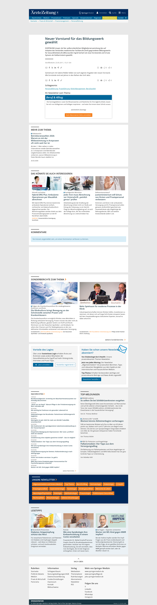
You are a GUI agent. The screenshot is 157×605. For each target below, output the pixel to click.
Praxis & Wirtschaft (38, 579)
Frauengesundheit (40, 489)
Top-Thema (69, 484)
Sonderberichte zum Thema (47, 279)
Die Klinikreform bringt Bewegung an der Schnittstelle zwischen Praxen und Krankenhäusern (50, 313)
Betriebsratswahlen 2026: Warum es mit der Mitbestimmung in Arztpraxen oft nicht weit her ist (45, 140)
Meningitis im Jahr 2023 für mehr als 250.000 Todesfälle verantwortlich (50, 421)
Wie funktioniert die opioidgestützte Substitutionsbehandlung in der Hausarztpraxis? (53, 427)
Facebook (88, 592)
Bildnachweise (53, 587)
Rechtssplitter (38, 498)
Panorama (35, 582)
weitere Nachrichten (70, 471)
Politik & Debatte (109, 18)
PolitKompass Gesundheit (103, 493)
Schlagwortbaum (54, 572)
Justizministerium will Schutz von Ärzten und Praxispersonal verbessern (109, 197)
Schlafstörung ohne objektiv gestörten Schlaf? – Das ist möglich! (53, 438)
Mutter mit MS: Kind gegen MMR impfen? (45, 468)
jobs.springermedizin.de (94, 577)
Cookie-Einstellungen (56, 579)
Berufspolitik (91, 89)
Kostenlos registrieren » (66, 365)
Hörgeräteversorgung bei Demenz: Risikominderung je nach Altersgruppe (51, 453)
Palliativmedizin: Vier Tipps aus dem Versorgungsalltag (50, 442)
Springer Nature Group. (74, 604)
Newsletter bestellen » (91, 380)
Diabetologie (109, 484)
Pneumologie (85, 493)
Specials (75, 18)
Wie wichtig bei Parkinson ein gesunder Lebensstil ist (49, 411)
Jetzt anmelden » (43, 365)
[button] (121, 13)
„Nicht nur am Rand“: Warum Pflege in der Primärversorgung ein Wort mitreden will (53, 406)
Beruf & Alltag (82, 484)
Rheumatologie (53, 498)
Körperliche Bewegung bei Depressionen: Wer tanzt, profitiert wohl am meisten (52, 433)
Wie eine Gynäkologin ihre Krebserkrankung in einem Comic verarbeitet (51, 447)
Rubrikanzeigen (77, 577)
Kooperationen (86, 18)
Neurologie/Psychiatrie (42, 493)
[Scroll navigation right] (126, 18)
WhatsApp (89, 595)
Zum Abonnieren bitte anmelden (78, 115)
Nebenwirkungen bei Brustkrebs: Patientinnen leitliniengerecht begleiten (53, 415)
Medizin (46, 18)
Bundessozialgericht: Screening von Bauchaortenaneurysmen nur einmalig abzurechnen (53, 400)
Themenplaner (76, 574)
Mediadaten (75, 572)
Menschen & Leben (103, 489)
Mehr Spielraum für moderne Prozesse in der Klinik (100, 307)
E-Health (120, 484)
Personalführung (51, 89)
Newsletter (75, 582)
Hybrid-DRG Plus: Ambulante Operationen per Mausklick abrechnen (45, 197)
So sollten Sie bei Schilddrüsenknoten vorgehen (102, 400)
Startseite (34, 572)
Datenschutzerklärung (56, 577)
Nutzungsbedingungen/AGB (58, 574)
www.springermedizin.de (94, 572)
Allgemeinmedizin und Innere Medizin (47, 484)
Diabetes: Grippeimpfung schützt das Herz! (42, 533)
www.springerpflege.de (93, 574)
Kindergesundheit (86, 489)
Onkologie (58, 493)
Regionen (97, 18)
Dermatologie (95, 484)
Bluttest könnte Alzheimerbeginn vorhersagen (102, 421)
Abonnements (76, 579)
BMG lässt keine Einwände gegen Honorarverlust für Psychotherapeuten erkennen (49, 463)
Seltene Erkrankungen (70, 498)
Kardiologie (71, 489)
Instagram (89, 597)
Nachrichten (36, 18)
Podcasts (66, 18)
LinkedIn (88, 589)
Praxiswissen (56, 18)
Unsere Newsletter (43, 480)
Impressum (52, 582)
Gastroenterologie (57, 489)
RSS (72, 585)
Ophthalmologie (71, 493)
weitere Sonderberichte (115, 340)
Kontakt (51, 585)
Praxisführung (64, 89)
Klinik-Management (78, 89)
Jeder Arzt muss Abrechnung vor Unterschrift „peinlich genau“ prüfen (77, 197)
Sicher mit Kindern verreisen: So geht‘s (44, 458)
